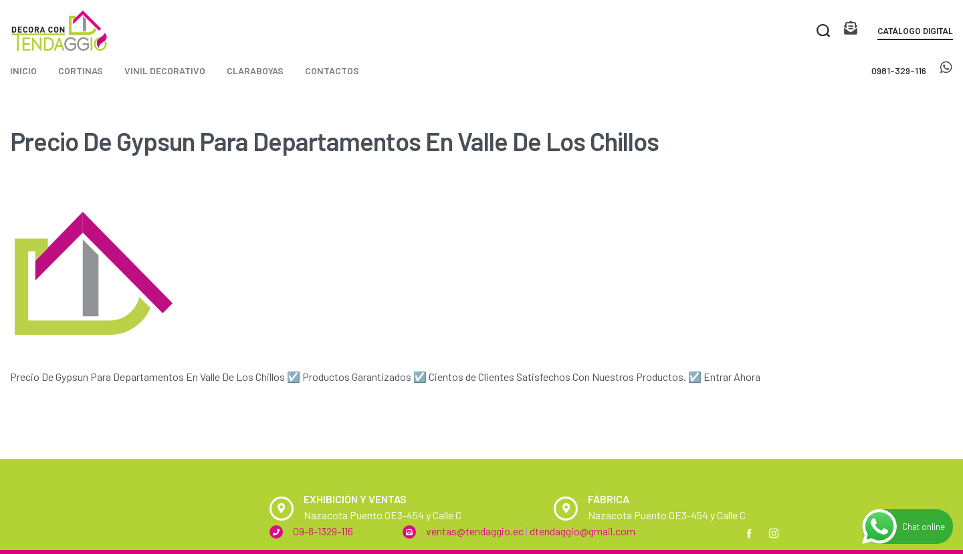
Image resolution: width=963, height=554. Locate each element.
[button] (915, 33)
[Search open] (823, 30)
